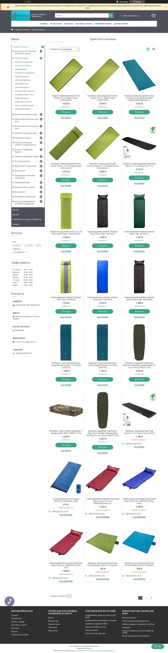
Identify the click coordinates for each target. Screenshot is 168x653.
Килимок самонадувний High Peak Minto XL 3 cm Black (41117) (139, 165)
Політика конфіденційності (105, 651)
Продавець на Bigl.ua (84, 648)
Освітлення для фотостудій (26, 114)
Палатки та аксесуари (24, 62)
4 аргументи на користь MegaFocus (27, 219)
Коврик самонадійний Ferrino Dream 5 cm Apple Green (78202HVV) (66, 98)
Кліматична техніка (22, 138)
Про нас (16, 210)
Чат (157, 646)
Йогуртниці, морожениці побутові (135, 636)
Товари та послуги (22, 30)
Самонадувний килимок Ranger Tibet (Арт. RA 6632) (66, 298)
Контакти (68, 24)
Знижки (16, 224)
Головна (44, 24)
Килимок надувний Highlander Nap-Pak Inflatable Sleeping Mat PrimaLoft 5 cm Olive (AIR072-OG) (102, 433)
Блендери (126, 627)
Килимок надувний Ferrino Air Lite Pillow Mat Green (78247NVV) (66, 232)
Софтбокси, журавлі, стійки (96, 624)
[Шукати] (111, 15)
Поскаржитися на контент (85, 651)
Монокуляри (53, 621)
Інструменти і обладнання (25, 197)
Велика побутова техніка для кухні (26, 127)
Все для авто (20, 192)
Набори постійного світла (95, 627)
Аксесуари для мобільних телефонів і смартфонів (25, 202)
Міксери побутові (129, 618)
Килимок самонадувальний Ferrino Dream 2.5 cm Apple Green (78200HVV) (103, 166)
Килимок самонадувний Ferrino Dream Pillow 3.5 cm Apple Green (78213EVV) (66, 166)
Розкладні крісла (22, 87)
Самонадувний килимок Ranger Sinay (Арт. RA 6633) (103, 298)
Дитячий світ (20, 171)
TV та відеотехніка (22, 161)
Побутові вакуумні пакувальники (135, 621)
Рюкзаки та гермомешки (25, 73)
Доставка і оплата (83, 24)
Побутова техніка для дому (26, 133)
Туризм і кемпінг (38, 30)
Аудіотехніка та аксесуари (25, 166)
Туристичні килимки (23, 66)
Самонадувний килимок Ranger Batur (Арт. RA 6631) (139, 232)
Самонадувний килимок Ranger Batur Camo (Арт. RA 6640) (139, 298)
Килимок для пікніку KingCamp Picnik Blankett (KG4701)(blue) (139, 564)
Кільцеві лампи (91, 630)
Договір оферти (121, 24)
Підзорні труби (54, 624)
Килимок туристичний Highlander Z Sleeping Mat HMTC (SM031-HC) (66, 432)
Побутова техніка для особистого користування (25, 144)
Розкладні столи (22, 84)
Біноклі (51, 618)
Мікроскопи (53, 631)
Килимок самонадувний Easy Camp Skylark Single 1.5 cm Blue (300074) (66, 365)
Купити (67, 112)
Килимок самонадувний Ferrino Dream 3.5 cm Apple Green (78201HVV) (103, 98)
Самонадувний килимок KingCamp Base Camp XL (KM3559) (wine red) (66, 565)
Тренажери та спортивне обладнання (25, 176)
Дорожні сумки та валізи (25, 187)
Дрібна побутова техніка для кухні (26, 120)
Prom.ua (96, 646)
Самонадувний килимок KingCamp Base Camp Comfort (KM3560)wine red (102, 501)
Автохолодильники (23, 80)
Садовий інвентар (22, 182)
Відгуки (16, 215)
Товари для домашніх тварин (27, 157)
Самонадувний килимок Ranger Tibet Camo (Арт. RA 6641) (103, 232)
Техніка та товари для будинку (24, 151)
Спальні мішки (21, 69)
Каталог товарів (18, 622)
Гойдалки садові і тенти (25, 94)
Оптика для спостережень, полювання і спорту (26, 52)
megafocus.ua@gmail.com (25, 342)
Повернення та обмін (20, 635)
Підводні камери (22, 98)
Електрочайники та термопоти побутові (138, 624)
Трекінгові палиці (22, 76)
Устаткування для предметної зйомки (101, 620)
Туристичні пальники (24, 102)
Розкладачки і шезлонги (25, 91)
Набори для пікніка (23, 109)
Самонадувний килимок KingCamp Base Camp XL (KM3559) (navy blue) (139, 501)
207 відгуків (123, 2)
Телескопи (52, 627)
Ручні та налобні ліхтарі (25, 105)
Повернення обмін (103, 24)
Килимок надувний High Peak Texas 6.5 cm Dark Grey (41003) (139, 432)
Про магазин (56, 24)
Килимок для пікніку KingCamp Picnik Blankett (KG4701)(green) (103, 564)
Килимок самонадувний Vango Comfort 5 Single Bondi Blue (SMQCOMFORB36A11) (139, 98)
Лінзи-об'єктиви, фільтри (95, 633)
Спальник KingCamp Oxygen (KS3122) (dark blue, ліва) (66, 500)
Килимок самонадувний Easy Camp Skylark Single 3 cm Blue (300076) (102, 365)
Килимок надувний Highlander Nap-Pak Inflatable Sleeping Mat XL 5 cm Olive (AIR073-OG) (139, 365)
